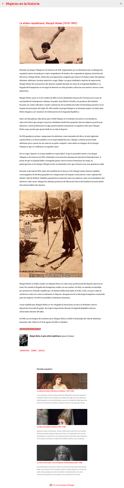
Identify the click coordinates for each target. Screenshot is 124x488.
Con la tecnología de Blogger (62, 485)
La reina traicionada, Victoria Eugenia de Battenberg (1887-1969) (59, 462)
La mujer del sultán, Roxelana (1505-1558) (51, 427)
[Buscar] (42, 3)
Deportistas (24, 350)
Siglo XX (41, 350)
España (33, 350)
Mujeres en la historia (22, 3)
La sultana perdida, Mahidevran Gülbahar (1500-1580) (55, 391)
